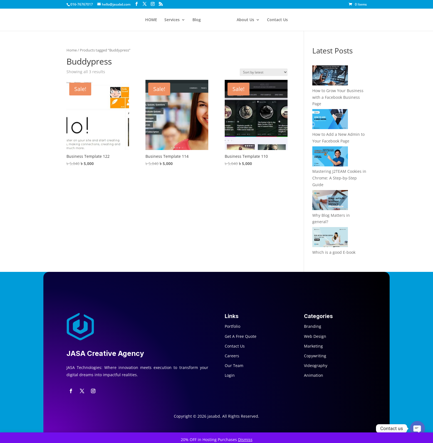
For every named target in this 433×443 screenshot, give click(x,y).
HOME (151, 20)
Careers (232, 355)
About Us (245, 20)
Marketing (313, 346)
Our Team (234, 365)
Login (230, 375)
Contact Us (277, 20)
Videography (315, 365)
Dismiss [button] (245, 439)
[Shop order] (264, 72)
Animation (313, 375)
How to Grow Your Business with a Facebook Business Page (337, 97)
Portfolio (232, 326)
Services (172, 20)
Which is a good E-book (333, 252)
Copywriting (315, 355)
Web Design (315, 336)
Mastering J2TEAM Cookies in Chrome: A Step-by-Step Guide (339, 178)
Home (71, 50)
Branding (312, 326)
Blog (196, 20)
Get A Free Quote (240, 336)
